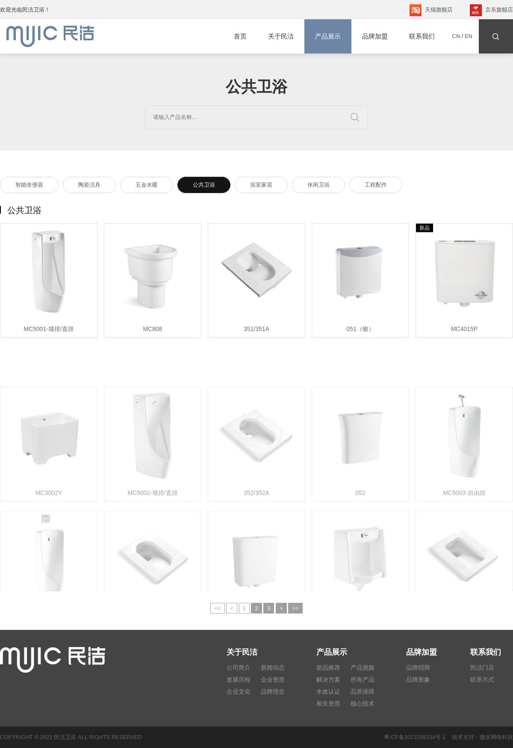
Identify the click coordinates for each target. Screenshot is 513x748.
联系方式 (482, 679)
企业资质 (273, 679)
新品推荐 (328, 667)
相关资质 (328, 703)
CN (456, 36)
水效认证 (328, 691)
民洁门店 (482, 667)
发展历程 (239, 679)
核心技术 (362, 703)
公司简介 (239, 667)
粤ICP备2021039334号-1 (415, 737)
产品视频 (362, 667)
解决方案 (328, 679)
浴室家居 (261, 186)
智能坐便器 (29, 186)
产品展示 (327, 36)
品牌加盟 (375, 36)
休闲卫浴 (318, 186)
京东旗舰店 (491, 10)
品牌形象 (418, 679)
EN (468, 36)
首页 (240, 36)
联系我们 (422, 36)
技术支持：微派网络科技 (479, 737)
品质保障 (362, 691)
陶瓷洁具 (89, 186)
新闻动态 (273, 667)
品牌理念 (273, 691)
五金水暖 (147, 186)
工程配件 (376, 186)
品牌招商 (418, 667)
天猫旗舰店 (431, 10)
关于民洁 (281, 36)
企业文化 (239, 691)
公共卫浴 (204, 186)
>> (295, 612)
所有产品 (362, 679)
